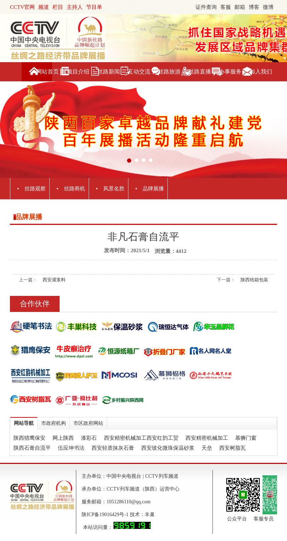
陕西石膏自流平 (32, 448)
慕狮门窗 (245, 438)
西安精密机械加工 (207, 438)
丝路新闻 (108, 72)
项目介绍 (78, 72)
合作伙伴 (35, 303)
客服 (225, 7)
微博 (268, 7)
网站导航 (24, 423)
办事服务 (230, 72)
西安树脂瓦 (232, 448)
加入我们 (260, 72)
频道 (43, 7)
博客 (254, 7)
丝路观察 (35, 188)
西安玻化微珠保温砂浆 (167, 448)
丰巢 (150, 514)
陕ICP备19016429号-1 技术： (113, 514)
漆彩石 (89, 438)
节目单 (94, 7)
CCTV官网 (22, 7)
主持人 (75, 7)
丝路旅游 (169, 72)
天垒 (207, 448)
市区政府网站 (88, 423)
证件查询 (206, 7)
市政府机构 (53, 423)
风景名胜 (114, 188)
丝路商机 (74, 188)
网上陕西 (63, 438)
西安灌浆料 (54, 279)
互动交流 (139, 72)
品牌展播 (153, 188)
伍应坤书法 (71, 448)
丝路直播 (199, 72)
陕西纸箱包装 (254, 279)
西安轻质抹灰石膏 (113, 448)
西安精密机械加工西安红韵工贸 (141, 438)
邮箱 (239, 7)
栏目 (58, 7)
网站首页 (47, 72)
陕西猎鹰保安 (29, 438)
